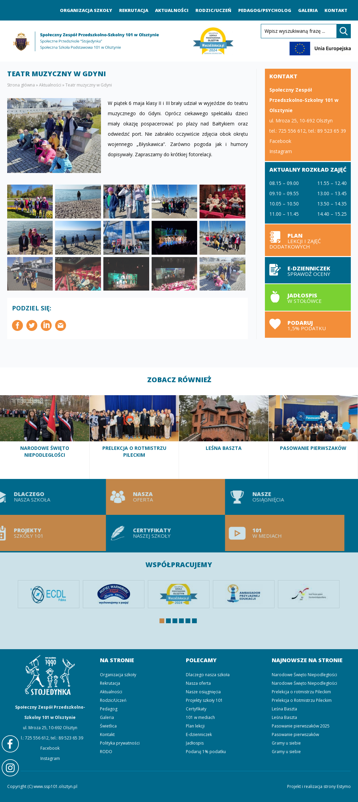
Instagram (280, 151)
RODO (106, 751)
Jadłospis (195, 743)
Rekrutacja (133, 10)
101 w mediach (260, 533)
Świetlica (108, 726)
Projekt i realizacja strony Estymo (319, 786)
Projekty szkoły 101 (204, 700)
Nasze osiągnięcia (260, 497)
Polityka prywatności (120, 743)
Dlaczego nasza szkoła (208, 675)
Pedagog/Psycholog (264, 10)
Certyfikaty (196, 709)
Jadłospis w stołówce (308, 297)
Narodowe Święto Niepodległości (45, 437)
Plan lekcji (308, 240)
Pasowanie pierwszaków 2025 (301, 726)
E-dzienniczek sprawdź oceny (308, 270)
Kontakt (335, 10)
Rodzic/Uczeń (213, 10)
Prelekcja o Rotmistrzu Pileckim (134, 437)
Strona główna (21, 85)
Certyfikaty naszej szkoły (141, 533)
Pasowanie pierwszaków (313, 437)
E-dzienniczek (199, 734)
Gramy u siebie (286, 743)
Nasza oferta (141, 497)
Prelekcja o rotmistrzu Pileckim (301, 692)
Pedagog (108, 709)
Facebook (280, 141)
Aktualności (172, 10)
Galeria (308, 10)
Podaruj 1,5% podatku (308, 324)
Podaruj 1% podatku (206, 751)
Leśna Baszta (224, 437)
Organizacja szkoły (86, 10)
